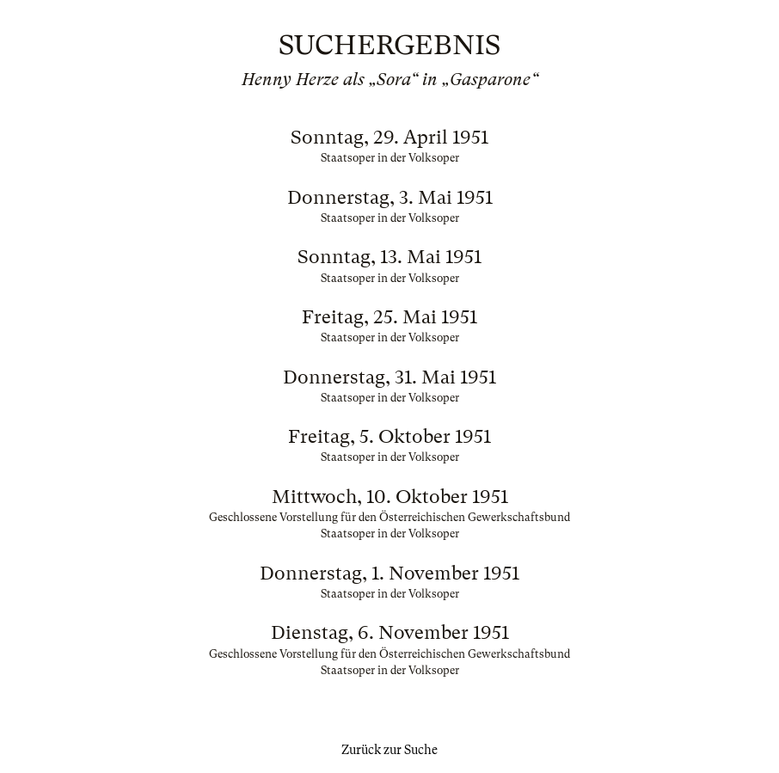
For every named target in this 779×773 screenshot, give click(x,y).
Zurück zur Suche (389, 750)
